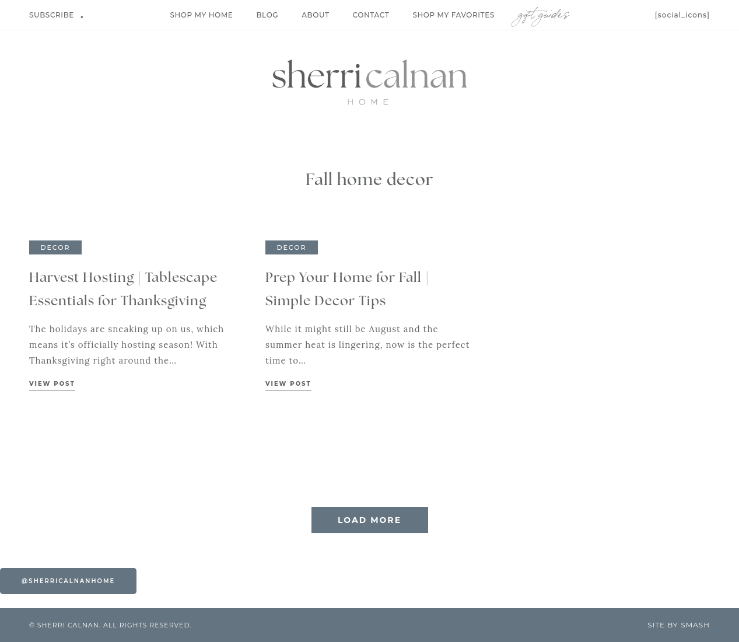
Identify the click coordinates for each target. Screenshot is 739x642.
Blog (267, 15)
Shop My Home (201, 15)
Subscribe (51, 15)
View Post (52, 384)
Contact (371, 15)
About (315, 15)
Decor (55, 247)
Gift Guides (543, 12)
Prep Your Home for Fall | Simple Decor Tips (347, 289)
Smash (695, 624)
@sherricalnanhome (68, 581)
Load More (369, 520)
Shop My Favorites (453, 15)
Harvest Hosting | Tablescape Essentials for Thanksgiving (123, 289)
